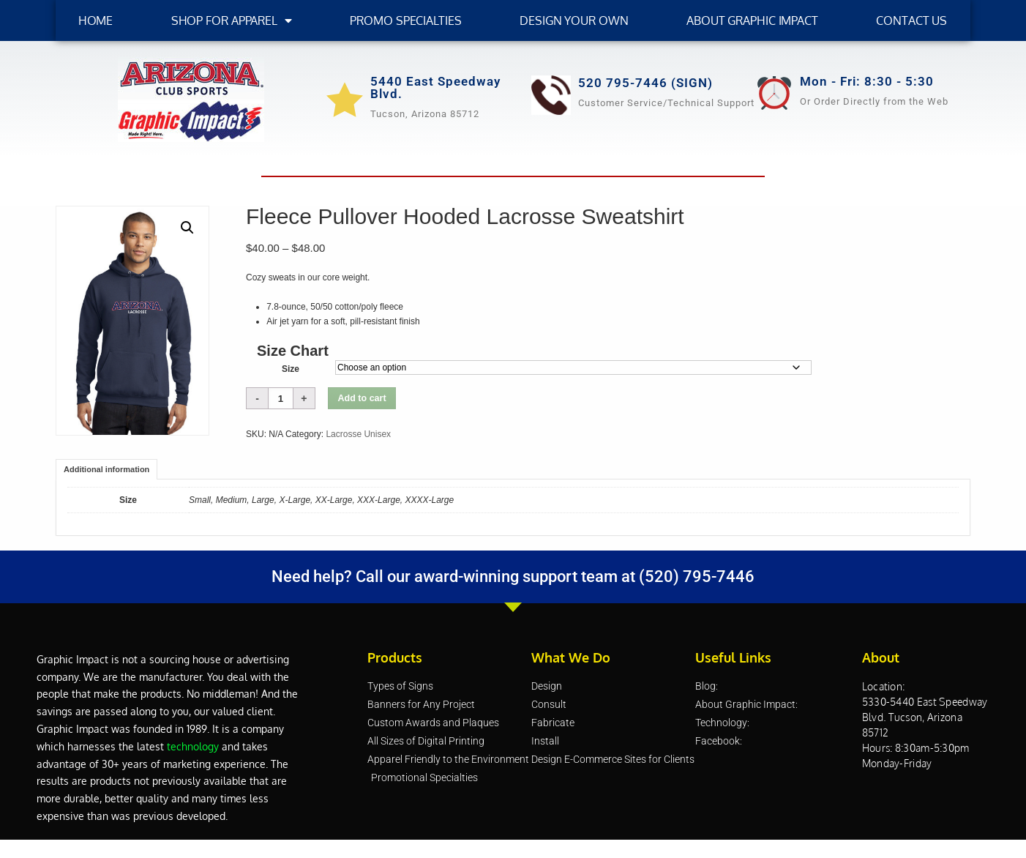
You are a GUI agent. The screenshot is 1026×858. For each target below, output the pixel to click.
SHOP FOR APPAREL (231, 20)
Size (290, 369)
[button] (187, 227)
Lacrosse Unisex (358, 434)
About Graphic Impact (752, 20)
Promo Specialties (405, 20)
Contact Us (911, 20)
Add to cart (362, 398)
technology (193, 746)
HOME (95, 20)
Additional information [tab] (106, 469)
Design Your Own (574, 20)
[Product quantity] (280, 398)
